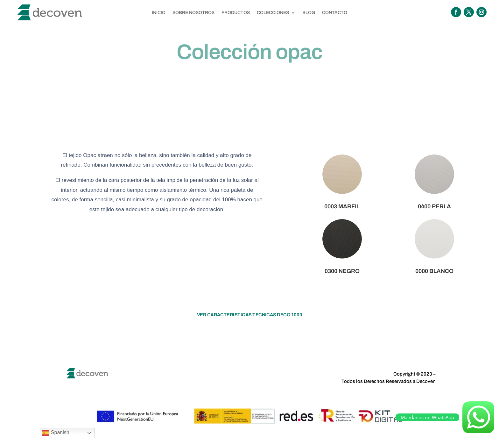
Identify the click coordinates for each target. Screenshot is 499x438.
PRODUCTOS (235, 13)
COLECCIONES (273, 13)
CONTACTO (334, 13)
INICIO (158, 13)
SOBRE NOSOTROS (193, 13)
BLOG (308, 13)
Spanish (55, 433)
